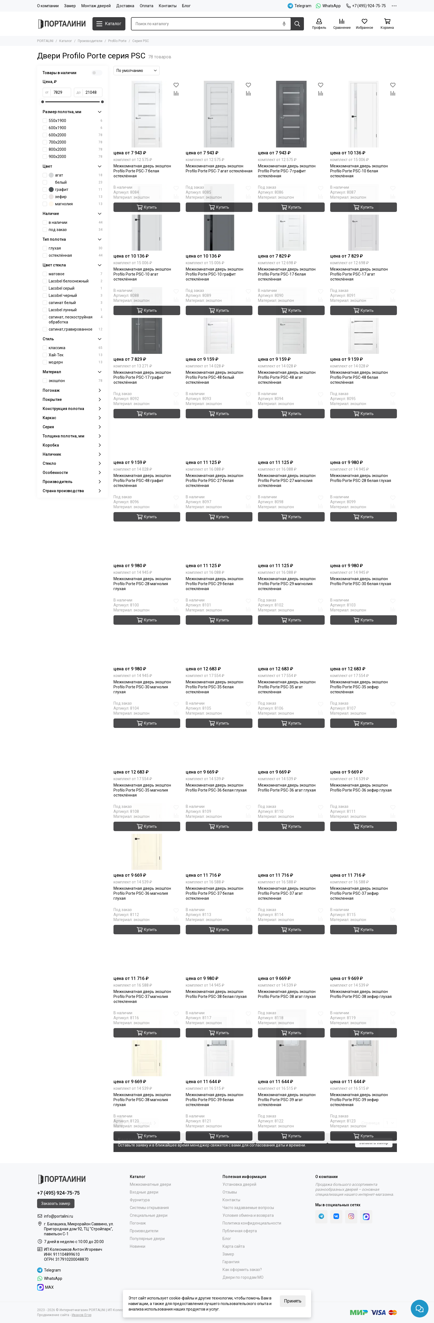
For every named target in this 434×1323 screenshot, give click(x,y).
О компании (48, 6)
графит (75, 189)
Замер (70, 6)
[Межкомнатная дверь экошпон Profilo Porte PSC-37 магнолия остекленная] (146, 939)
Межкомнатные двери (150, 1184)
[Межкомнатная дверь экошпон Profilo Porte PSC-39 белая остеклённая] (219, 1043)
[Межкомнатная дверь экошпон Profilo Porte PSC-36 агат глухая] (291, 733)
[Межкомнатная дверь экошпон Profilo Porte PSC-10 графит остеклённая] (219, 217)
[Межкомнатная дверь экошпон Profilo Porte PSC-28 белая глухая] (363, 423)
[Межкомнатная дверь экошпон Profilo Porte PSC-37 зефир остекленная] (363, 836)
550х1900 (75, 120)
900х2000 (75, 156)
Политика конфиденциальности (252, 1223)
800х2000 (75, 149)
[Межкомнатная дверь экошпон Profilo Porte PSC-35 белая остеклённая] (219, 630)
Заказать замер (373, 1142)
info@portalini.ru (58, 1216)
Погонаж (138, 1223)
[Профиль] (319, 24)
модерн (75, 362)
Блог (186, 6)
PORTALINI (45, 41)
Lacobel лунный (75, 309)
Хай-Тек (75, 354)
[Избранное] (364, 24)
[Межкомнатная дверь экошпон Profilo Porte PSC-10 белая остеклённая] (363, 114)
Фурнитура (140, 1200)
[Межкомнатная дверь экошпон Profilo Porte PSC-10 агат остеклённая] (146, 217)
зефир (75, 196)
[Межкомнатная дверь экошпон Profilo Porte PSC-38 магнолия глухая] (146, 1043)
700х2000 (75, 142)
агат (75, 175)
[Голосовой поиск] (284, 23)
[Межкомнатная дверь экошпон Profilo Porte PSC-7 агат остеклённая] (219, 114)
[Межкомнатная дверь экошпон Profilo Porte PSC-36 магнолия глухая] (146, 836)
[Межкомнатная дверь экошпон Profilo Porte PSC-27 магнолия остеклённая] (291, 423)
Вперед (147, 1123)
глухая (75, 248)
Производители (90, 41)
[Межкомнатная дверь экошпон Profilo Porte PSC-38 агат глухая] (291, 939)
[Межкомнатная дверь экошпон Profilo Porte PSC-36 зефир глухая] (363, 733)
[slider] (42, 102)
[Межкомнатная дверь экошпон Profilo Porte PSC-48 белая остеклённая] (363, 320)
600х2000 (75, 135)
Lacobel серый (75, 288)
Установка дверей (239, 1184)
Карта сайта (234, 1246)
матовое (75, 273)
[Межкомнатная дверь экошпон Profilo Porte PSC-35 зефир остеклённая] (363, 630)
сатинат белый (75, 302)
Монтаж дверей (96, 6)
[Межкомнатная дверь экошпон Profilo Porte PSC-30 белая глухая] (363, 527)
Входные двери (144, 1192)
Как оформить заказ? (242, 1269)
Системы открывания (149, 1207)
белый (75, 182)
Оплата (146, 6)
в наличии (75, 222)
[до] (92, 92)
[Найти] (297, 23)
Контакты (168, 6)
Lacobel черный (75, 295)
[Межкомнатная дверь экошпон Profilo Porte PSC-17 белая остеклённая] (291, 217)
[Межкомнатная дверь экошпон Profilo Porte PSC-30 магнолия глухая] (146, 630)
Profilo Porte (117, 41)
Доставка (125, 6)
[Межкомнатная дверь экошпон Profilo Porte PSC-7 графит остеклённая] (291, 114)
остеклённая (75, 255)
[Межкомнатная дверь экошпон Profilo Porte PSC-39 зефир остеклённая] (363, 1043)
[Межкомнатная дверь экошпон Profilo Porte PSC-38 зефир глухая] (363, 939)
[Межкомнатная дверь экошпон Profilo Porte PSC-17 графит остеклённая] (146, 320)
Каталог (65, 41)
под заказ (75, 229)
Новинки (137, 1246)
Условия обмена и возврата (248, 1215)
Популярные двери (147, 1238)
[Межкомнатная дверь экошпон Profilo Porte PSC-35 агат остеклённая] (291, 630)
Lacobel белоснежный (75, 281)
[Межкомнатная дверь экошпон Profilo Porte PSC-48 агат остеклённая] (291, 320)
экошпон (75, 380)
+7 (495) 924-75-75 (366, 6)
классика (75, 347)
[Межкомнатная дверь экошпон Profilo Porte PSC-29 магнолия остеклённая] (291, 527)
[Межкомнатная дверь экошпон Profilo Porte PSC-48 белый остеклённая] (219, 320)
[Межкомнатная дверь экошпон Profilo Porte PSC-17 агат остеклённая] (363, 217)
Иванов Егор (81, 1315)
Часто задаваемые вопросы (248, 1207)
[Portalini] (62, 24)
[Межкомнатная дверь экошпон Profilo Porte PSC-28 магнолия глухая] (146, 527)
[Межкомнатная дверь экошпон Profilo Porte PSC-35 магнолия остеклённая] (146, 733)
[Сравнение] (342, 24)
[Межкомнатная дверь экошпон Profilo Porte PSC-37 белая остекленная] (219, 836)
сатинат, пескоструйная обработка (75, 319)
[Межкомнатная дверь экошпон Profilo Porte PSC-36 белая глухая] (219, 733)
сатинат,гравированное (75, 329)
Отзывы (230, 1192)
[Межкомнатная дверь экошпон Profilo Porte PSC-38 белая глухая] (219, 939)
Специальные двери (148, 1215)
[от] (61, 92)
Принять (292, 1301)
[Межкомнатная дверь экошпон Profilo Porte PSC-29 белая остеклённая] (219, 527)
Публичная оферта (240, 1231)
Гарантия (231, 1262)
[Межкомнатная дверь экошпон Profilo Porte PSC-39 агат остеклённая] (291, 1043)
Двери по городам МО (243, 1277)
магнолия (75, 203)
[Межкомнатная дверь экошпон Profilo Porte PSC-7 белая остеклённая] (146, 114)
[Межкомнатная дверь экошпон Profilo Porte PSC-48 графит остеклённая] (146, 423)
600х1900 (75, 127)
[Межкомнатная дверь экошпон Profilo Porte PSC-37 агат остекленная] (291, 836)
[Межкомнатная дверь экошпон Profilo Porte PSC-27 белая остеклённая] (219, 423)
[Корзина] (387, 24)
